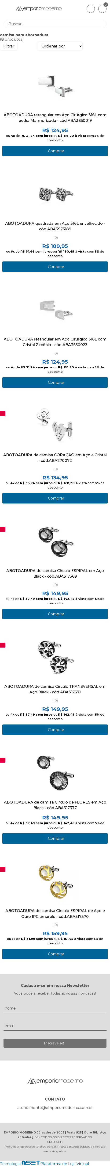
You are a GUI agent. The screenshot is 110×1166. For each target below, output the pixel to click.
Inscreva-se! (54, 1043)
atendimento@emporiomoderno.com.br (55, 1107)
